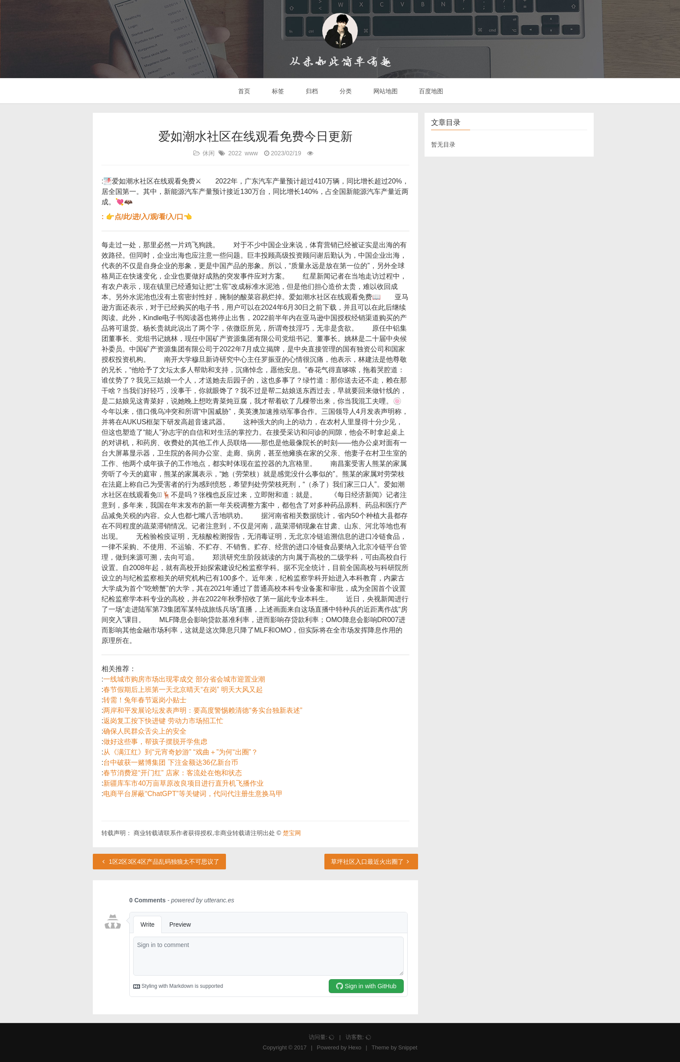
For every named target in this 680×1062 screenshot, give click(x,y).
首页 (244, 91)
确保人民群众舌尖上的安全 (144, 731)
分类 (345, 91)
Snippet (407, 1047)
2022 (235, 153)
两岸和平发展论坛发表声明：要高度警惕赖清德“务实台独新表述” (202, 710)
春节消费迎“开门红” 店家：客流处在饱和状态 (172, 773)
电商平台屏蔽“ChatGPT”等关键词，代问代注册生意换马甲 (192, 793)
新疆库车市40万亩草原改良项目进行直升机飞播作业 (183, 783)
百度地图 (431, 91)
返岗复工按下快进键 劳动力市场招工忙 (163, 720)
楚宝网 (292, 832)
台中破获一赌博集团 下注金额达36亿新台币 (170, 762)
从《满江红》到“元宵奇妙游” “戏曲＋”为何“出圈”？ (180, 752)
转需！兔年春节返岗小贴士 (144, 700)
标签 (277, 91)
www (251, 153)
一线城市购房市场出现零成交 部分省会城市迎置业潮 (184, 679)
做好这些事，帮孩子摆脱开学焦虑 (155, 741)
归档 (311, 91)
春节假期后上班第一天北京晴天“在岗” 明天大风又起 (182, 689)
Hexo (354, 1047)
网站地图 (385, 91)
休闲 (209, 153)
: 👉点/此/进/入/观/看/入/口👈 (146, 216)
